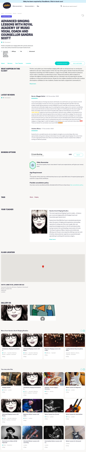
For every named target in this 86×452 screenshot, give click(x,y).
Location (28, 63)
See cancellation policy (76, 185)
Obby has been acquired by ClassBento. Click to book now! (43, 1)
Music (31, 197)
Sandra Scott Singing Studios (58, 211)
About (3, 63)
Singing (36, 197)
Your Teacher (19, 63)
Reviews (10, 63)
